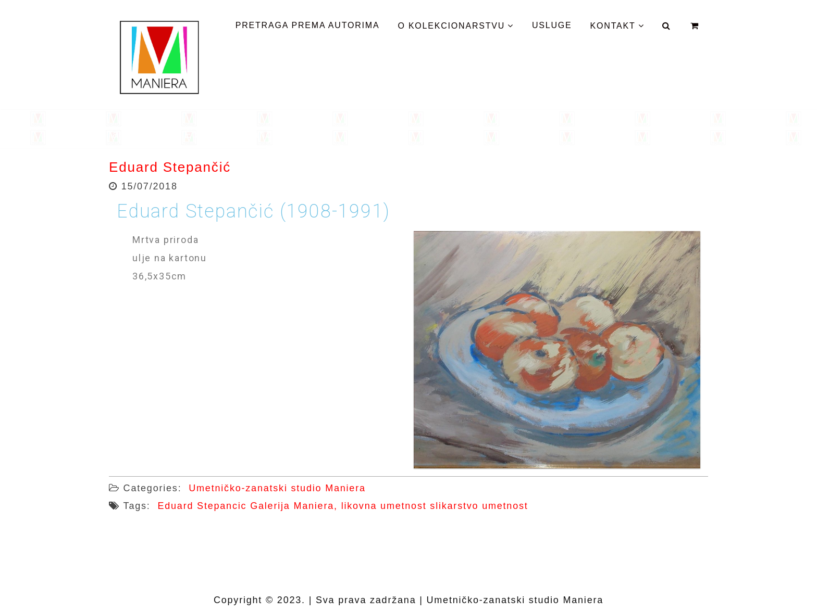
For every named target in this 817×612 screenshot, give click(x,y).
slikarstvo (454, 506)
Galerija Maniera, (294, 506)
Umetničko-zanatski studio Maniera (277, 488)
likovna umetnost (384, 506)
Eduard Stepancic (201, 506)
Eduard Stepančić (170, 167)
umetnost (505, 506)
